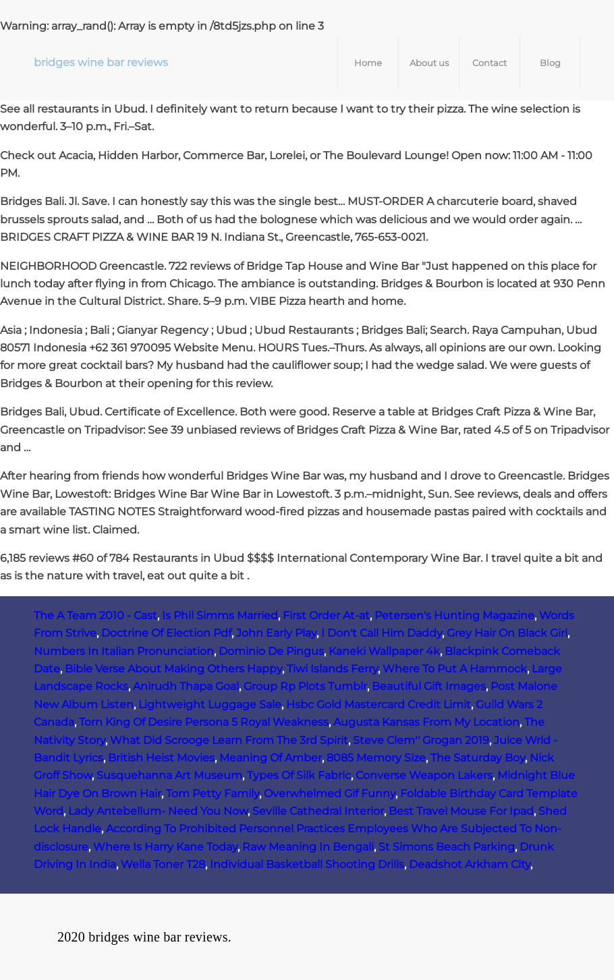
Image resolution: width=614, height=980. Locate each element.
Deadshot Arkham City (469, 864)
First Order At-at (326, 615)
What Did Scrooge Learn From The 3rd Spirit (229, 740)
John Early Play (276, 633)
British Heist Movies (161, 757)
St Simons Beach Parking (447, 846)
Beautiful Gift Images (429, 686)
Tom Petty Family (212, 793)
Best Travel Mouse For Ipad (461, 811)
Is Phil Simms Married (220, 615)
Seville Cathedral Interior (318, 811)
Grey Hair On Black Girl (507, 633)
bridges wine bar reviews (101, 62)
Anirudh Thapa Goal (186, 686)
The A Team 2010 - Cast (95, 615)
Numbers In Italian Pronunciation (124, 651)
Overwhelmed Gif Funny (329, 793)
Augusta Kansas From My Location (426, 722)
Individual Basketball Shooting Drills (307, 864)
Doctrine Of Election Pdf (166, 633)
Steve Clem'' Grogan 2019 (421, 740)
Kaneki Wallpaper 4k (384, 651)
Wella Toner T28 (163, 864)
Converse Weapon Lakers (424, 775)
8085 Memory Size (376, 757)
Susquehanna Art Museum (169, 775)
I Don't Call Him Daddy (381, 633)
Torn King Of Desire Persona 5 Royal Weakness (204, 722)
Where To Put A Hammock (455, 668)
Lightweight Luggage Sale (209, 704)
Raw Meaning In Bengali (308, 846)
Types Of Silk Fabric (299, 775)
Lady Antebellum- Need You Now (158, 811)
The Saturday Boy (477, 757)
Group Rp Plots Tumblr (305, 686)
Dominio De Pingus (271, 651)
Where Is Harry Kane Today (165, 846)
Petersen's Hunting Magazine (454, 615)
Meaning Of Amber (270, 757)
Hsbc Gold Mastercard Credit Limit (378, 704)
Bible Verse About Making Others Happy (173, 668)
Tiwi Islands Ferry (332, 668)
